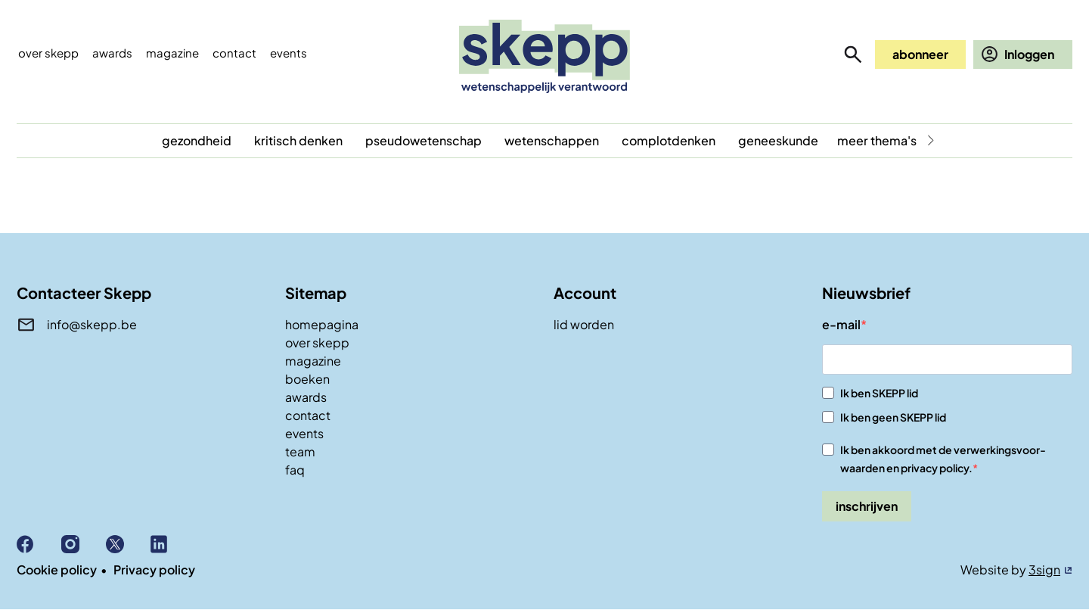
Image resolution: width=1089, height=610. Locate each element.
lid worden (584, 324)
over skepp (317, 342)
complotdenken (668, 140)
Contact (234, 52)
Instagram (83, 544)
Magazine (172, 52)
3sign (1044, 569)
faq (295, 470)
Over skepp (48, 52)
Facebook (39, 544)
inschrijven (867, 506)
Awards (112, 52)
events (288, 52)
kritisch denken (298, 140)
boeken (307, 379)
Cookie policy (57, 569)
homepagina (321, 324)
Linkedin (172, 544)
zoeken (853, 54)
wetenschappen (551, 140)
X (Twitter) (128, 544)
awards (306, 397)
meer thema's (877, 140)
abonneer (920, 54)
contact (307, 415)
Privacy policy (154, 569)
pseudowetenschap (423, 140)
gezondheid (196, 140)
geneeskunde (778, 140)
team (300, 451)
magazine (313, 361)
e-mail (841, 324)
